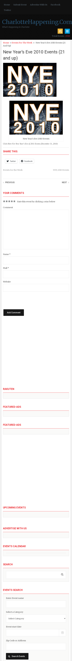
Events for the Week (22, 42)
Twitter (7, 10)
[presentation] (30, 297)
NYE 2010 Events (61, 170)
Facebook (55, 4)
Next (64, 182)
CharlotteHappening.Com (37, 22)
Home (7, 4)
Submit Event (20, 4)
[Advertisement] (31, 354)
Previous (10, 182)
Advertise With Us (38, 4)
